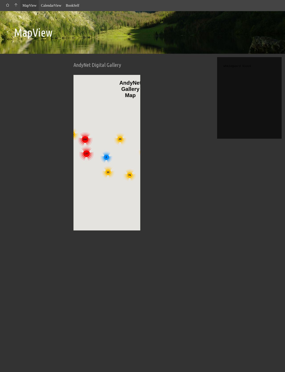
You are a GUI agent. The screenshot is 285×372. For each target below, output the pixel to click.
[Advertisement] (106, 298)
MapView (29, 5)
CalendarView (51, 5)
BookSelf (72, 5)
